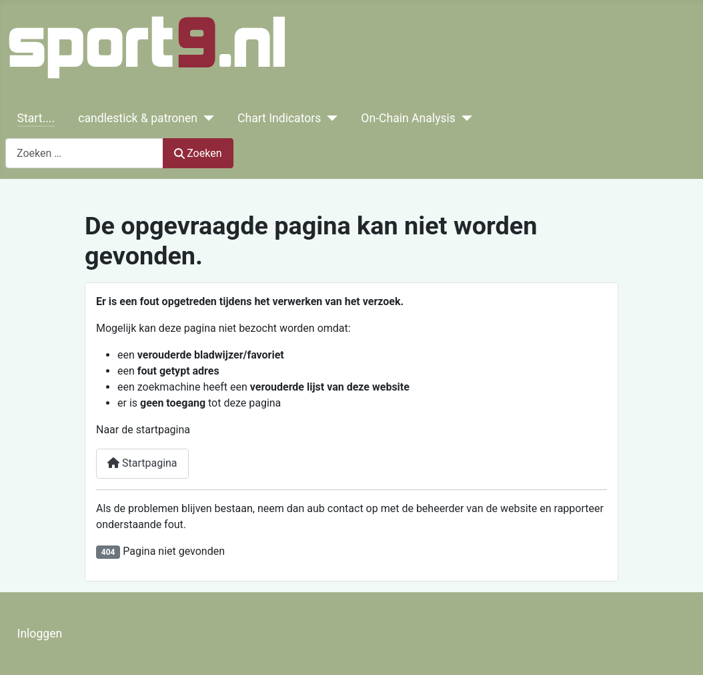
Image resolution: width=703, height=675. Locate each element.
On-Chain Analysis (408, 118)
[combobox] (84, 153)
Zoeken (198, 153)
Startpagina (142, 463)
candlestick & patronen (137, 118)
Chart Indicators (279, 118)
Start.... (36, 118)
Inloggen (40, 633)
